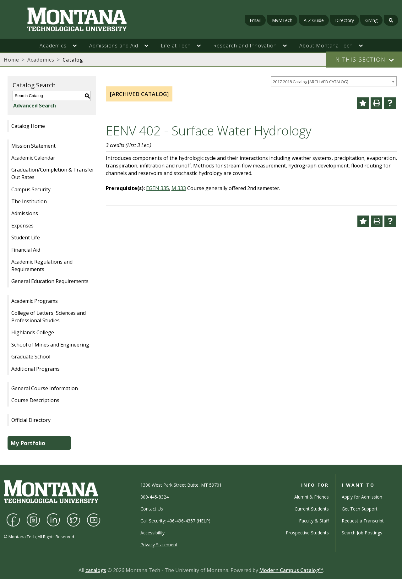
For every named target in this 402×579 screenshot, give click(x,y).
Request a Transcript (363, 521)
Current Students (312, 509)
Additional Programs (35, 368)
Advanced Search (34, 105)
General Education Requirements (50, 281)
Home (11, 59)
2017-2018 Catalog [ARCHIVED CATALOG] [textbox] (310, 82)
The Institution (29, 201)
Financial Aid (25, 249)
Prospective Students (307, 533)
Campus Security (31, 189)
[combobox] (334, 81)
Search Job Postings (362, 533)
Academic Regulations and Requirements (42, 265)
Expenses (22, 225)
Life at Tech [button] (176, 45)
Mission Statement (33, 145)
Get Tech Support (360, 509)
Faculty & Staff (314, 521)
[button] (78, 45)
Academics (40, 59)
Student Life (25, 237)
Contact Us (151, 509)
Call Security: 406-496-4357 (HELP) (175, 521)
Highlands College (32, 332)
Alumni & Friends (311, 497)
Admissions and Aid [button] (113, 45)
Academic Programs (34, 301)
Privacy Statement (158, 545)
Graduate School (30, 356)
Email (255, 20)
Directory (344, 20)
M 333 (178, 188)
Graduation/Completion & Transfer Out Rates (52, 173)
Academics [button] (53, 45)
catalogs (95, 570)
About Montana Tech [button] (326, 45)
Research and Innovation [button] (245, 45)
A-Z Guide (314, 20)
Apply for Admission (362, 497)
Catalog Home (28, 126)
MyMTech (282, 20)
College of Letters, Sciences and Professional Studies (48, 316)
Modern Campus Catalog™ (291, 570)
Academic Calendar (33, 157)
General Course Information (44, 388)
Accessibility (152, 533)
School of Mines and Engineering (50, 344)
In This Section (359, 59)
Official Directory (31, 420)
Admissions (24, 213)
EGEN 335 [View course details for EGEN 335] (157, 188)
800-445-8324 (154, 497)
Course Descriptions (35, 400)
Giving (371, 20)
